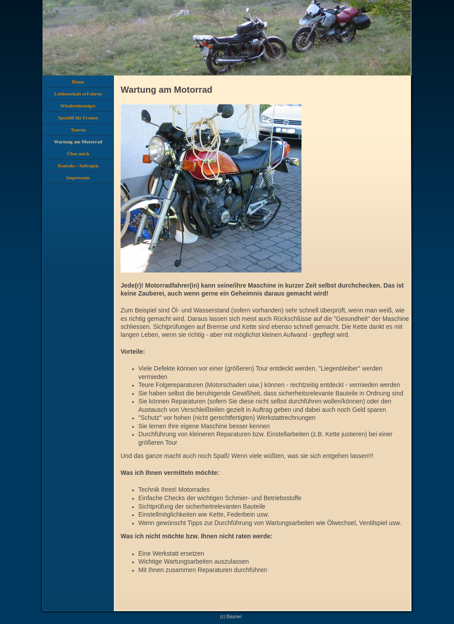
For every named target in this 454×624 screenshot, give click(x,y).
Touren (78, 129)
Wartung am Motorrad (78, 141)
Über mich (78, 153)
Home (78, 81)
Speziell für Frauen (78, 117)
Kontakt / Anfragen (78, 165)
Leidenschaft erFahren (78, 93)
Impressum (78, 177)
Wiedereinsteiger (78, 105)
